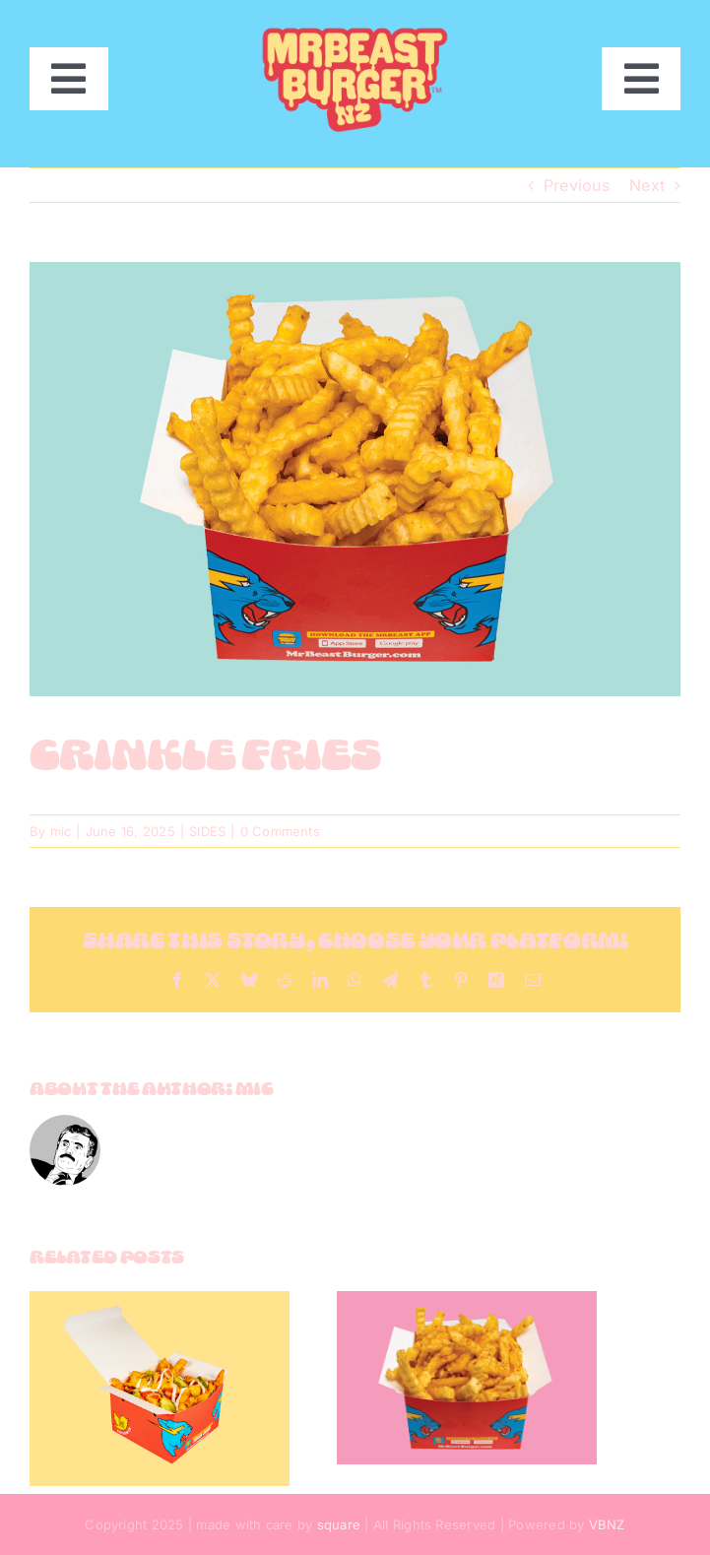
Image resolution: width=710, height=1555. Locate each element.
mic (61, 831)
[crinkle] (355, 479)
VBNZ (607, 1524)
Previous (577, 185)
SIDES (207, 831)
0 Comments (280, 831)
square (338, 1524)
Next (647, 185)
